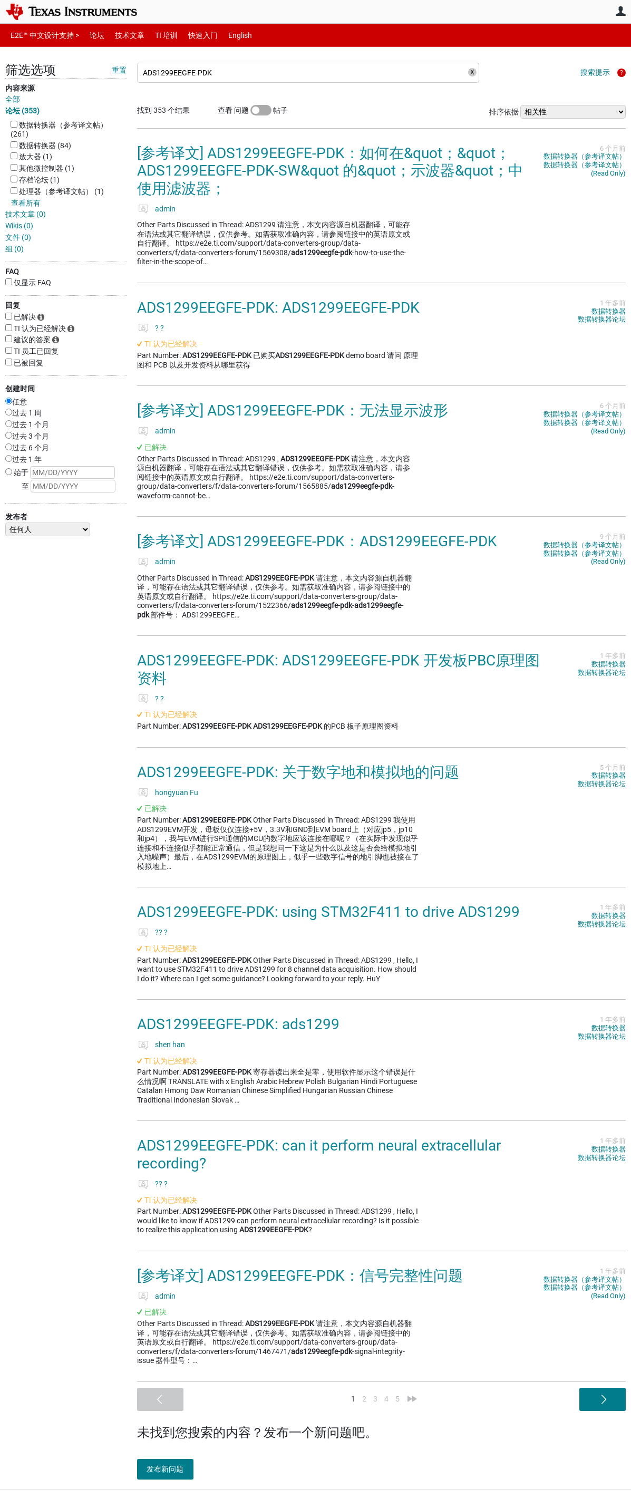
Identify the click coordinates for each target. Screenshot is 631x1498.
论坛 (91, 35)
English (227, 35)
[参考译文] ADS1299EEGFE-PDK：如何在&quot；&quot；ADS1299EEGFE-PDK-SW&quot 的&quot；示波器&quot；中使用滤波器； (330, 170)
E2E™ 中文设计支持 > (42, 35)
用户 (620, 11)
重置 (119, 70)
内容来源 (20, 88)
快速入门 (192, 35)
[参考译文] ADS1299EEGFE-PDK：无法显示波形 (292, 410)
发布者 (16, 517)
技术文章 (122, 35)
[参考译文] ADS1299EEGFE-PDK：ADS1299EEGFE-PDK (317, 541)
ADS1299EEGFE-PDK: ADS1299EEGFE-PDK (278, 307)
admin (165, 209)
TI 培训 (157, 35)
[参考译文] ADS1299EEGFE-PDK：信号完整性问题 (300, 1275)
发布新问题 (171, 1469)
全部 (12, 99)
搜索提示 (595, 72)
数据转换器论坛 (602, 319)
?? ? (161, 932)
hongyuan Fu (176, 792)
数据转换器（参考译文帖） (584, 156)
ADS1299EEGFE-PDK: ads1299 (238, 1024)
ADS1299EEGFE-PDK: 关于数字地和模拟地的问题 (298, 772)
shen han (170, 1044)
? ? (159, 328)
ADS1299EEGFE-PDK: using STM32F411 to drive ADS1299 (328, 912)
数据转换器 (608, 311)
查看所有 (26, 203)
